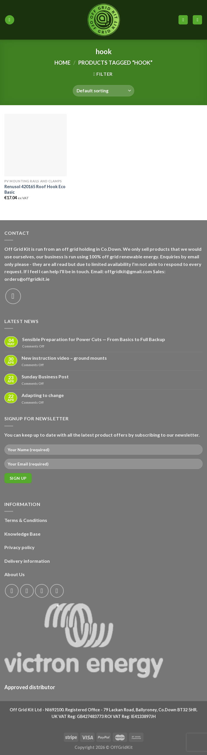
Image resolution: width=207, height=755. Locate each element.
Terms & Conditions (25, 520)
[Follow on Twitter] (42, 591)
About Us (14, 574)
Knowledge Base (22, 534)
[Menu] (9, 20)
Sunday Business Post (45, 376)
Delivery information (27, 561)
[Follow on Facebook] (12, 591)
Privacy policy (19, 547)
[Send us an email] (13, 296)
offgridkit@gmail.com (128, 271)
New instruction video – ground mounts (64, 358)
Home (62, 62)
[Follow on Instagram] (27, 591)
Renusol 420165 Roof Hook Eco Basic (35, 189)
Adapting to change (43, 395)
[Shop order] (103, 90)
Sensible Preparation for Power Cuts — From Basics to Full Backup (93, 339)
